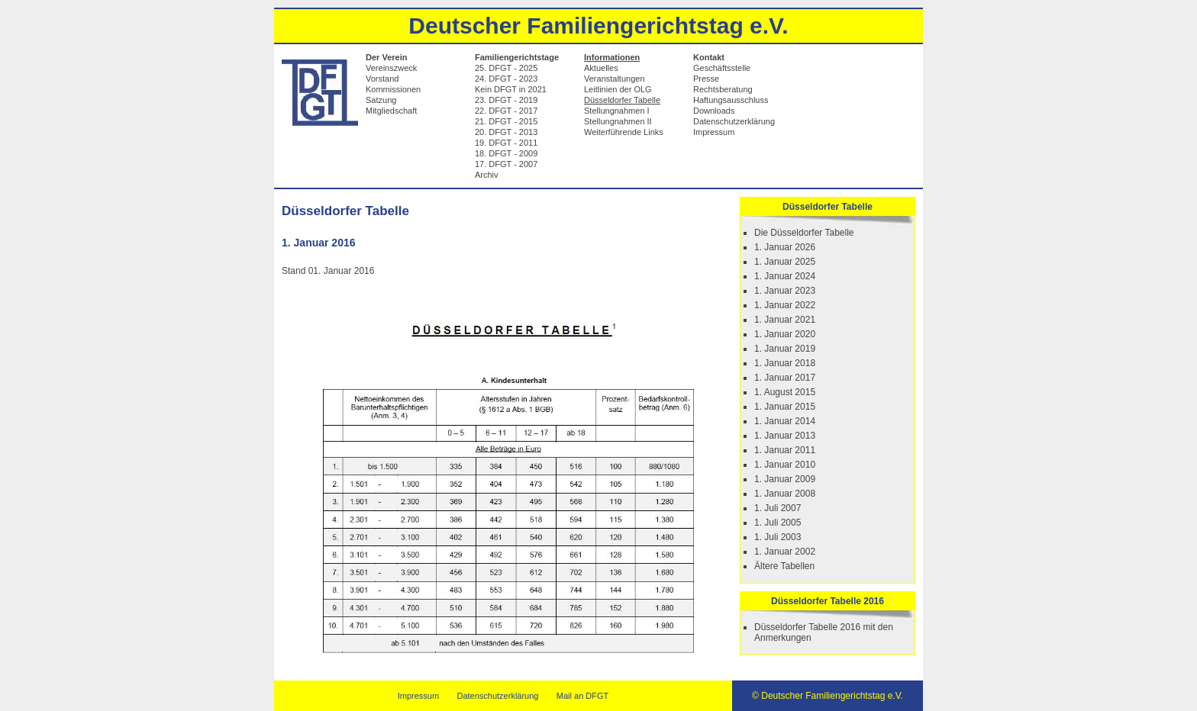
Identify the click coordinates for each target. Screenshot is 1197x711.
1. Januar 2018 (784, 363)
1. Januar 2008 (784, 493)
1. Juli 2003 (777, 537)
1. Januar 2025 (784, 261)
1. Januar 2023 (784, 290)
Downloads (713, 110)
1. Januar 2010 (784, 464)
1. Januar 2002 (784, 551)
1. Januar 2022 (784, 305)
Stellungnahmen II (618, 121)
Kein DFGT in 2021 (511, 89)
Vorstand (382, 78)
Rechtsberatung (723, 89)
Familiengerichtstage (517, 57)
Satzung (381, 100)
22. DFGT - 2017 (506, 110)
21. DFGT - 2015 (506, 121)
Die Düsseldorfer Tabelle (804, 232)
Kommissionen (393, 89)
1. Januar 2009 (784, 479)
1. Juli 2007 (777, 508)
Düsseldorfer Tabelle (622, 100)
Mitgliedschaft (391, 110)
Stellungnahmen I (617, 110)
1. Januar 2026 (784, 247)
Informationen (612, 57)
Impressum (713, 132)
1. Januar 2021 (784, 319)
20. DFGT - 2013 (506, 132)
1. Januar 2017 (784, 377)
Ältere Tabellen (784, 566)
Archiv (486, 174)
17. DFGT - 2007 (506, 164)
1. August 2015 (784, 392)
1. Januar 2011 (784, 450)
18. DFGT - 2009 (506, 153)
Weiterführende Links (623, 132)
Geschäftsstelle (721, 67)
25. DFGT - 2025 (506, 67)
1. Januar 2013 (784, 435)
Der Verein (386, 57)
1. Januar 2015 (784, 406)
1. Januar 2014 (784, 421)
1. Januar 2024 (784, 276)
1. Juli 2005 (777, 522)
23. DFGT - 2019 (506, 100)
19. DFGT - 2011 (506, 142)
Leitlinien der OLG (618, 89)
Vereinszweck (391, 67)
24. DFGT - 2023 (506, 78)
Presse (706, 78)
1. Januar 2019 (784, 348)
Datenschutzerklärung (734, 121)
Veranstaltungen (614, 78)
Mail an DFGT (582, 695)
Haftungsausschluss (730, 100)
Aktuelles (601, 67)
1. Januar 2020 (784, 334)
